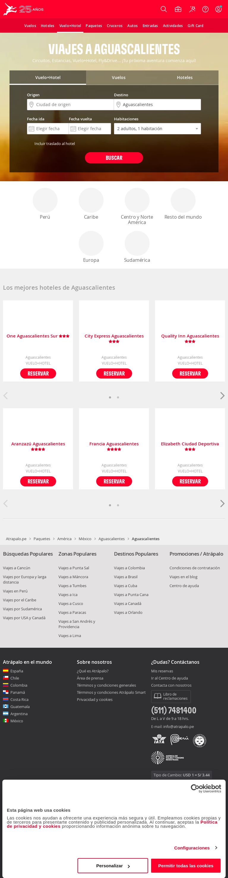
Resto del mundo (183, 204)
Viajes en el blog (183, 576)
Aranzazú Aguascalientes (38, 446)
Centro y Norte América (137, 207)
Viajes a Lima (69, 635)
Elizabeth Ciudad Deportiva (190, 446)
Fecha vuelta (80, 119)
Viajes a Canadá (127, 603)
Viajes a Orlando (128, 612)
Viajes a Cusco (70, 603)
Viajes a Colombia (129, 567)
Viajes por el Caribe (19, 600)
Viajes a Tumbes (72, 585)
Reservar (38, 373)
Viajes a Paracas (72, 612)
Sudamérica (137, 247)
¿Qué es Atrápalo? (93, 671)
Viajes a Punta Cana (131, 594)
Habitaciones (126, 119)
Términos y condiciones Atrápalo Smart (111, 692)
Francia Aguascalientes (114, 446)
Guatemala (20, 706)
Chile (14, 678)
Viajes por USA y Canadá (24, 617)
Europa (91, 247)
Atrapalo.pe (16, 538)
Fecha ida (36, 119)
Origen (33, 94)
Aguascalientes (112, 538)
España (16, 671)
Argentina (19, 713)
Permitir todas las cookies (185, 865)
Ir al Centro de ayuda (169, 678)
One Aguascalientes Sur (38, 336)
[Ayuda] (205, 9)
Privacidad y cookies (95, 699)
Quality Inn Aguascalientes (190, 338)
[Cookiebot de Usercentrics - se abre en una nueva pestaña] (195, 788)
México (85, 538)
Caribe (91, 204)
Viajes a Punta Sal (73, 567)
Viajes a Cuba (125, 585)
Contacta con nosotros (171, 685)
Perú (45, 204)
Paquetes (42, 538)
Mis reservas (162, 671)
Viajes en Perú (15, 591)
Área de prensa (90, 678)
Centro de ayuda (184, 585)
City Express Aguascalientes (114, 338)
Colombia (18, 685)
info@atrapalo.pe (178, 726)
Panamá (17, 692)
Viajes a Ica (67, 594)
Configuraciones (192, 847)
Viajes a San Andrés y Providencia (76, 624)
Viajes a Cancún (16, 567)
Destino (121, 94)
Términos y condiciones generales (106, 685)
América (64, 538)
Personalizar (113, 865)
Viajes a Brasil (125, 576)
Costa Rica (19, 699)
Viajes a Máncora (73, 576)
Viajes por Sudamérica (22, 608)
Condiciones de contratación (195, 567)
